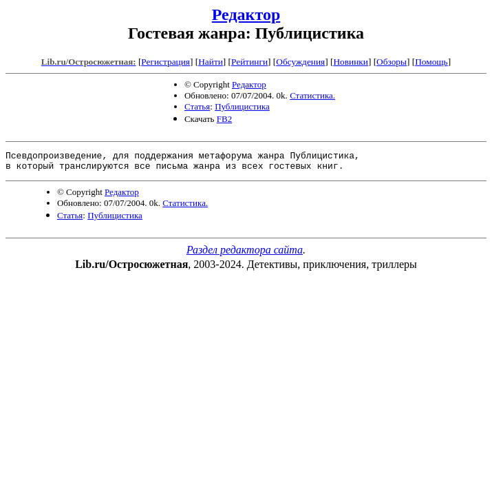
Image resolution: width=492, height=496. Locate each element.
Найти (210, 61)
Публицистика (242, 106)
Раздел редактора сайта (244, 254)
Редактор (246, 14)
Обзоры (391, 61)
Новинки (350, 61)
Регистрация (165, 61)
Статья (197, 106)
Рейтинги (249, 61)
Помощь (431, 61)
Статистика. (312, 95)
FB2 (224, 119)
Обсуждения (300, 61)
